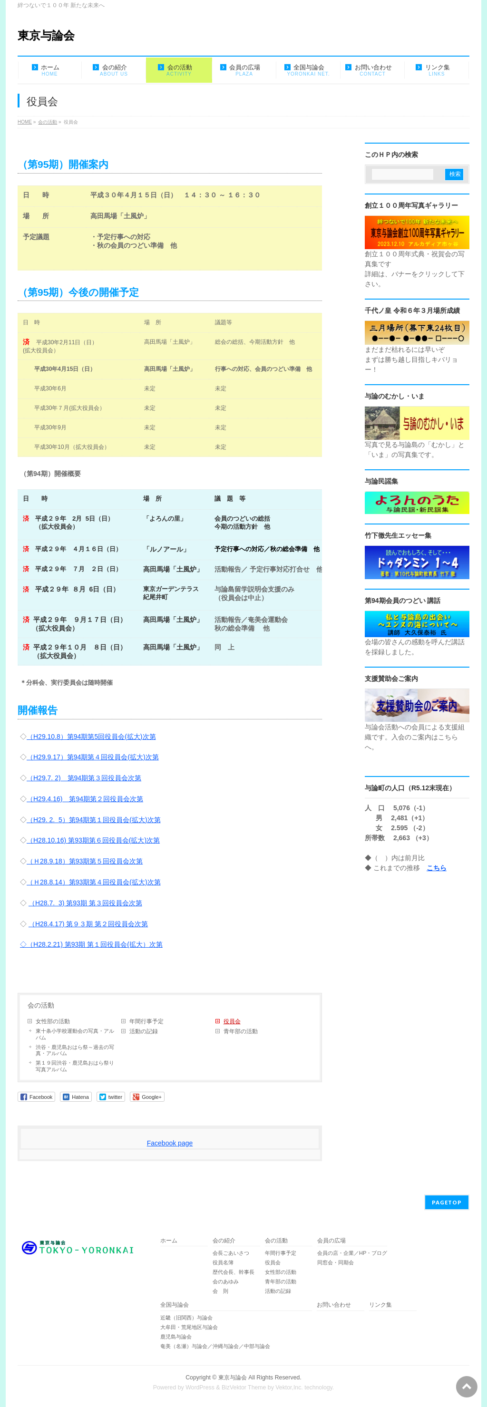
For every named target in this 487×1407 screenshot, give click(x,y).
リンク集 (380, 1305)
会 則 (220, 1291)
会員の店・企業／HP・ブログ (352, 1253)
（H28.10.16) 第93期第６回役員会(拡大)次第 (93, 840)
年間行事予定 (146, 1021)
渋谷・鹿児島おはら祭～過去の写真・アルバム (75, 1050)
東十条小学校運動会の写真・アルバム (75, 1034)
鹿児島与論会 (176, 1336)
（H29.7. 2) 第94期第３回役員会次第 (84, 778)
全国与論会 (174, 1305)
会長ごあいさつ (231, 1253)
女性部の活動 (53, 1021)
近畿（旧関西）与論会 (186, 1317)
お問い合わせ (334, 1305)
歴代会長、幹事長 (233, 1272)
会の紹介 (224, 1241)
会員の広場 (331, 1241)
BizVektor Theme (244, 1387)
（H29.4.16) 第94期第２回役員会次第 (85, 799)
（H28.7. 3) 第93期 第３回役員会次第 (85, 903)
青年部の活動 (241, 1031)
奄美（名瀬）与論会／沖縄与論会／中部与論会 (236, 1346)
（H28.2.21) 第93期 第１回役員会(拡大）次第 (95, 944)
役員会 (232, 1021)
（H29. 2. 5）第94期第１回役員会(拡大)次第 (94, 820)
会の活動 (41, 1005)
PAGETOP (447, 1202)
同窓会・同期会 (335, 1262)
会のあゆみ (226, 1281)
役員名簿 (223, 1262)
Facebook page (170, 1143)
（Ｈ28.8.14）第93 (55, 882)
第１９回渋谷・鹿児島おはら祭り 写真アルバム (75, 1066)
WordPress (199, 1387)
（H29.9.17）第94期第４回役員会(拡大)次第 (93, 757)
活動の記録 (143, 1031)
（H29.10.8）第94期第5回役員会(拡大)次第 (91, 736)
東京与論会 (46, 35)
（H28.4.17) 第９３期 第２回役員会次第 (88, 924)
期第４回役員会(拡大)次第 (121, 882)
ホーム (168, 1241)
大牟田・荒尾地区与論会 (189, 1327)
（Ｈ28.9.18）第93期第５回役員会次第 (85, 861)
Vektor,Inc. (289, 1387)
